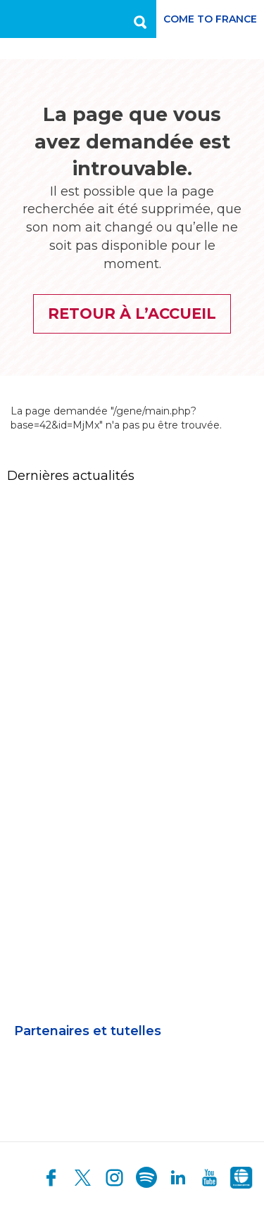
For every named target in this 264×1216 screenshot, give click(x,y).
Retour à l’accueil (132, 313)
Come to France (210, 19)
